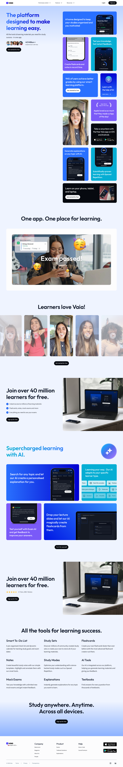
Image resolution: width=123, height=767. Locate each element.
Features (58, 3)
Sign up (112, 3)
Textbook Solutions (61, 750)
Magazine (37, 750)
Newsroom (37, 747)
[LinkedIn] (115, 763)
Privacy (25, 763)
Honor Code (81, 747)
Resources (71, 3)
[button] (36, 335)
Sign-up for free (12, 420)
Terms (17, 763)
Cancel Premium (82, 750)
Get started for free (14, 50)
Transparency (35, 763)
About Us (37, 753)
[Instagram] (110, 763)
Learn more (106, 94)
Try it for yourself (61, 547)
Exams (58, 747)
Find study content (44, 3)
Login (103, 3)
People (36, 756)
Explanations (59, 753)
